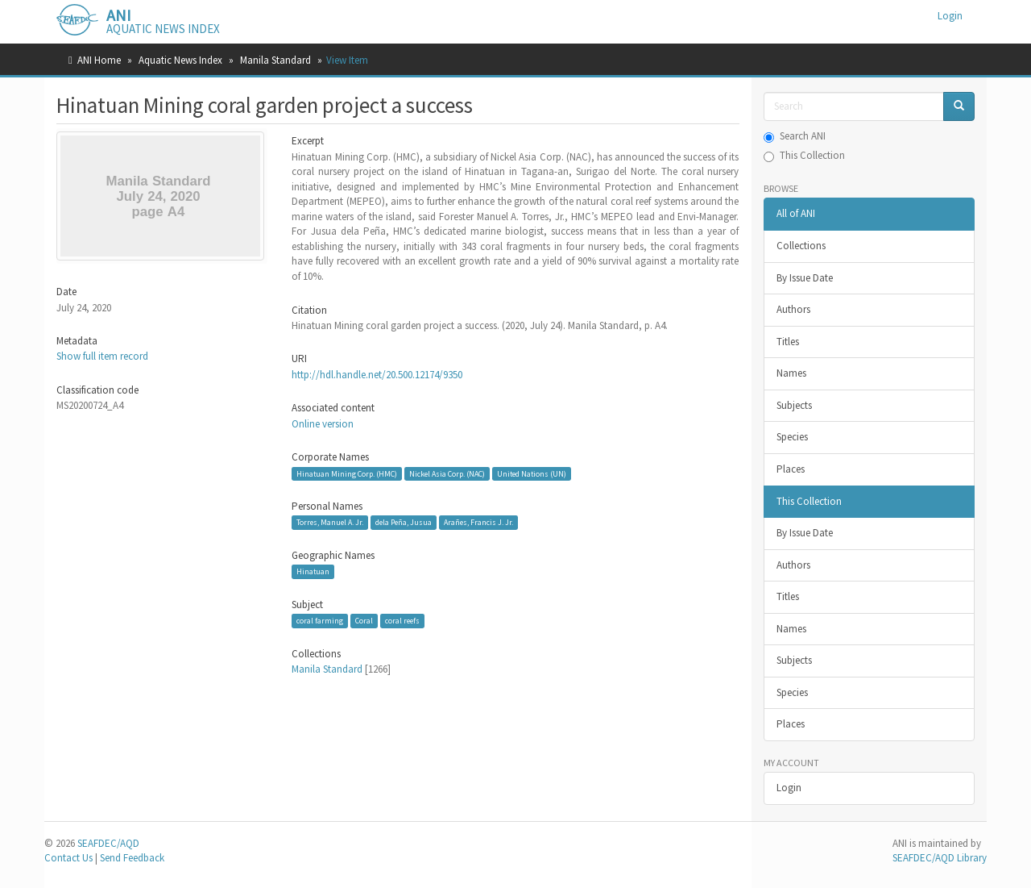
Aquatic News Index (180, 60)
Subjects (794, 405)
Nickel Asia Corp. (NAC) (447, 473)
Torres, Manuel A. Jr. (329, 522)
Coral (364, 620)
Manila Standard (275, 60)
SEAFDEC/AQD (108, 843)
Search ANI (795, 136)
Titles (787, 341)
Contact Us (68, 858)
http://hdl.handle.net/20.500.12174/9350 (377, 374)
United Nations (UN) (531, 473)
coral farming (319, 620)
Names (791, 373)
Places (790, 469)
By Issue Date (804, 278)
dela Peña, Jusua (403, 522)
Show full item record (102, 356)
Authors (793, 309)
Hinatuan (312, 571)
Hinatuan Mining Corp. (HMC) (346, 473)
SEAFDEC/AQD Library (939, 858)
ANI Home (99, 60)
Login (788, 787)
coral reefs (402, 620)
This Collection (804, 155)
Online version (323, 424)
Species (792, 437)
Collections (801, 245)
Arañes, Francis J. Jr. (478, 522)
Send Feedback (132, 858)
